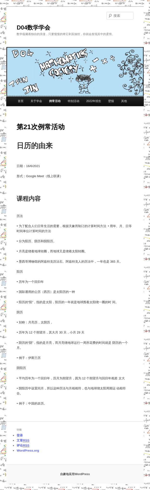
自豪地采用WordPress (75, 474)
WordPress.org (28, 450)
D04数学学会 (33, 27)
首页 (21, 101)
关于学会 (36, 101)
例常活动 (55, 101)
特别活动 (73, 101)
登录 (20, 435)
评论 (23, 446)
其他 (124, 101)
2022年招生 (93, 101)
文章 (23, 440)
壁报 (111, 101)
